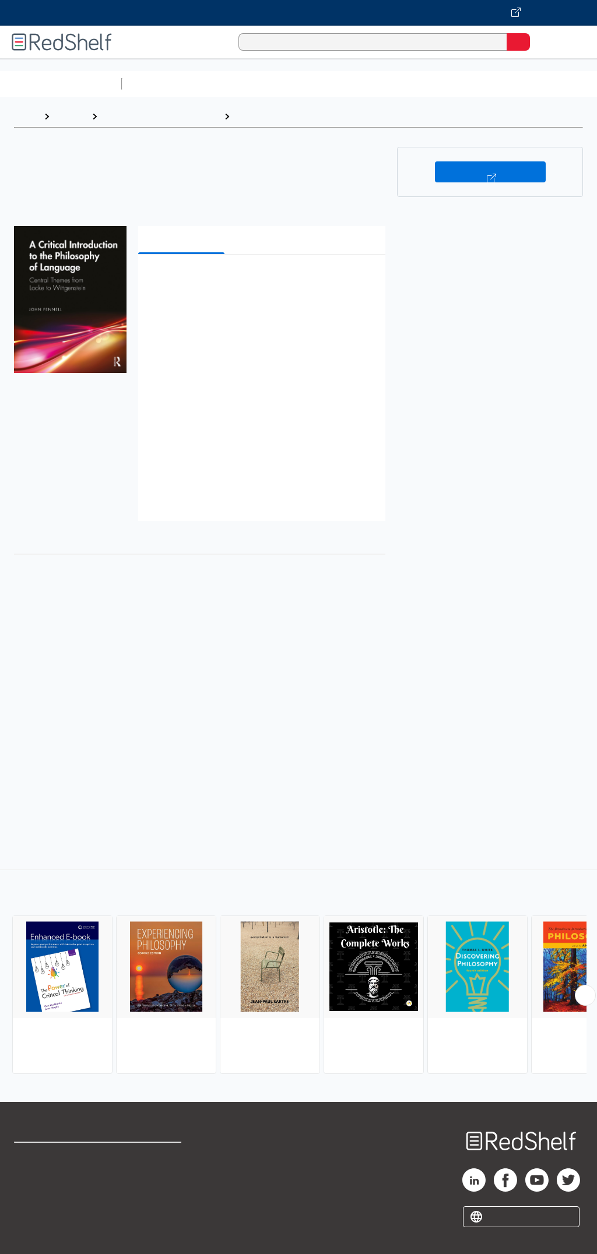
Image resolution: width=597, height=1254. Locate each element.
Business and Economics (452, 83)
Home (26, 116)
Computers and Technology (333, 83)
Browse (70, 116)
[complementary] (298, 973)
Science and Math (228, 83)
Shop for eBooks (48, 1156)
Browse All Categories (60, 83)
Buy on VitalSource (490, 171)
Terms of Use (153, 1156)
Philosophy (259, 116)
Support (30, 1182)
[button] (260, 281)
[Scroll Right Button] (585, 995)
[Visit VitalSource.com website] (298, 13)
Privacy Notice (43, 1207)
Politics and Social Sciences (161, 116)
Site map (32, 1233)
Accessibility (151, 1207)
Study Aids (157, 83)
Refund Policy (153, 1182)
